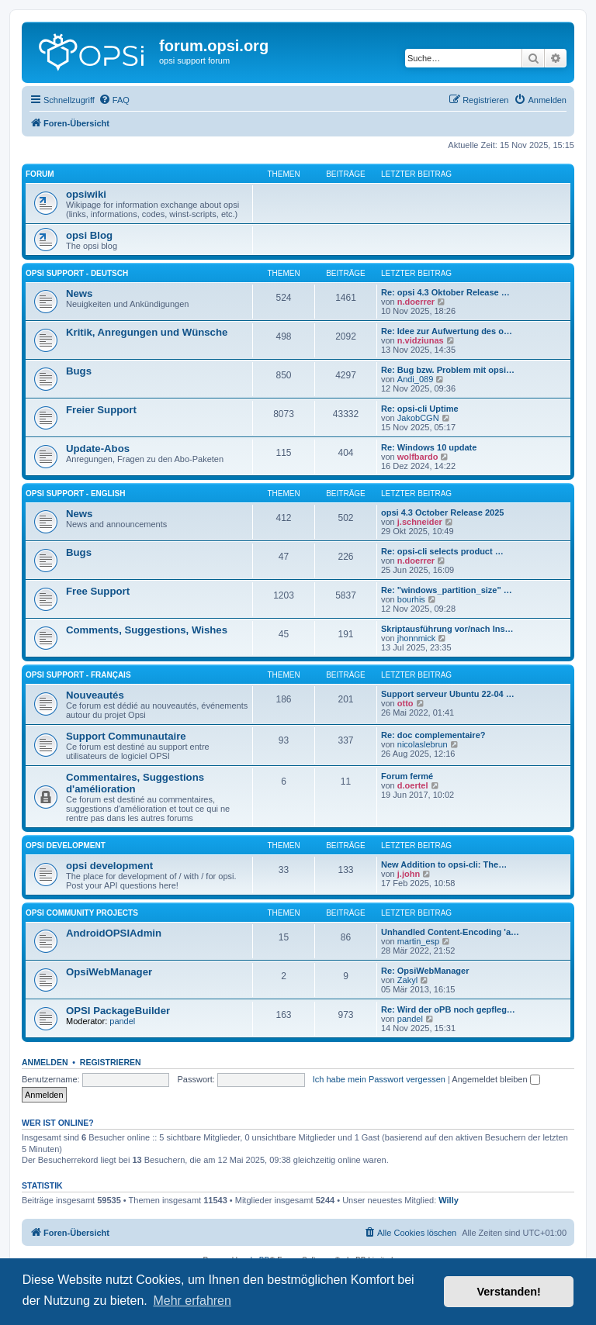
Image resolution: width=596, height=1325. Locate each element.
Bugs (79, 371)
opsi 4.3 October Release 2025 (442, 512)
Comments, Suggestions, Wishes (146, 630)
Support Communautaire (126, 736)
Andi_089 (415, 379)
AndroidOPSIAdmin (113, 933)
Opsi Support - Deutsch (77, 273)
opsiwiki (86, 194)
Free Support (98, 591)
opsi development (66, 845)
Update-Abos (98, 448)
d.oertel (412, 785)
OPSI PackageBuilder (118, 1010)
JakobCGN (418, 418)
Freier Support (101, 410)
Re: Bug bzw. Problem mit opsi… (448, 369)
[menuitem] (114, 100)
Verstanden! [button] (509, 1291)
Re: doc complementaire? (433, 735)
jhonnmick (416, 638)
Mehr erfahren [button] (192, 1300)
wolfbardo (417, 456)
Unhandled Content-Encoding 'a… (450, 932)
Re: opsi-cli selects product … (442, 551)
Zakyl (407, 980)
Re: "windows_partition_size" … (446, 590)
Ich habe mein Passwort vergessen (379, 1079)
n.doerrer (416, 301)
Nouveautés (95, 695)
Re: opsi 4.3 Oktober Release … (445, 292)
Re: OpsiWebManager (425, 970)
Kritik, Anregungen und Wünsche (146, 332)
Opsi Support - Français (78, 675)
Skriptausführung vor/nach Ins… (447, 628)
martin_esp (418, 941)
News (79, 293)
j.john (408, 873)
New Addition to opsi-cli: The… (444, 864)
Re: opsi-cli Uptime (420, 408)
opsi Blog (89, 235)
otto (405, 703)
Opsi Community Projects (82, 913)
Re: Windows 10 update (428, 447)
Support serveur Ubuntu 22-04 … (448, 694)
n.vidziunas (420, 340)
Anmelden (45, 1062)
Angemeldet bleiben (495, 1079)
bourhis (411, 599)
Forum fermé (407, 776)
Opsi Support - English (75, 493)
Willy (448, 1200)
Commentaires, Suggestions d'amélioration (135, 783)
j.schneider (419, 521)
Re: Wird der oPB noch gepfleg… (448, 1009)
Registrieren (110, 1062)
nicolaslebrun (422, 744)
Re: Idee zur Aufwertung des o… (446, 331)
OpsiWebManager (109, 972)
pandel (122, 1021)
